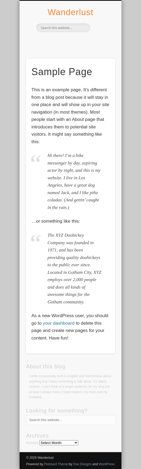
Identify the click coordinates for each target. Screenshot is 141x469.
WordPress (106, 464)
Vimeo (80, 41)
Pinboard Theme (56, 464)
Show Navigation (102, 48)
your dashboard (59, 323)
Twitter (69, 41)
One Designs (82, 464)
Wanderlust (71, 12)
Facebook (58, 41)
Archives (32, 443)
